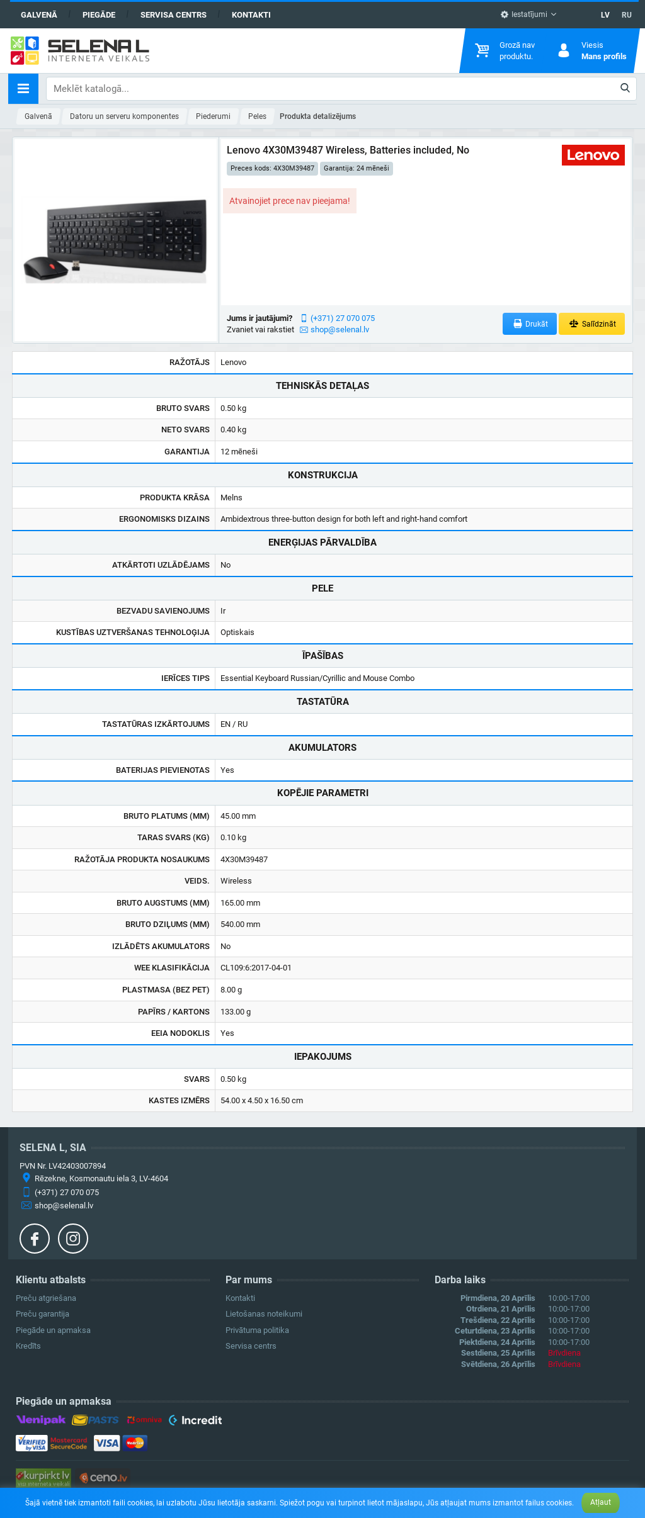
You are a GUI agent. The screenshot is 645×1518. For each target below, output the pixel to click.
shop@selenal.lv (340, 329)
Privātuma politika (257, 1330)
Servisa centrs (173, 15)
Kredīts (28, 1346)
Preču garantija (42, 1313)
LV (605, 15)
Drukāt (530, 324)
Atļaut (600, 1502)
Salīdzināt (592, 324)
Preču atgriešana (46, 1298)
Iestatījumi (523, 14)
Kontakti (251, 15)
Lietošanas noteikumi (263, 1313)
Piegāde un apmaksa (53, 1330)
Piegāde (99, 15)
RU (627, 15)
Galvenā (39, 15)
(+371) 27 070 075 (343, 318)
